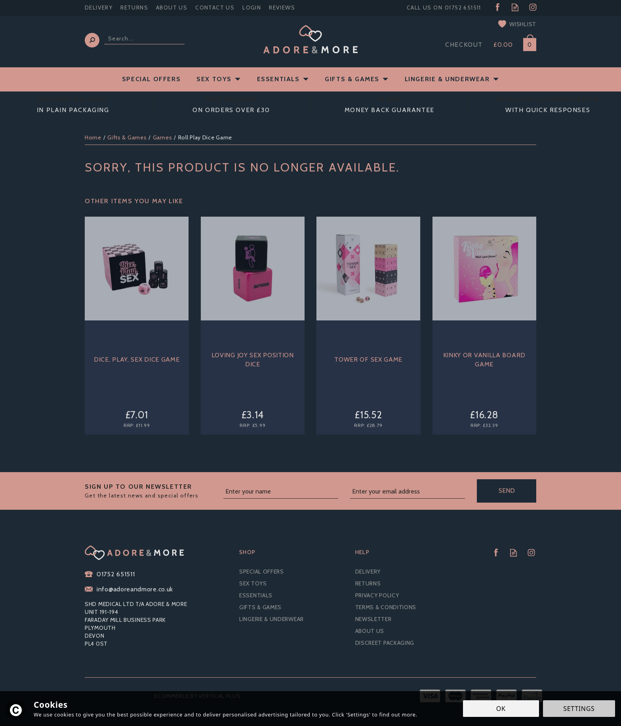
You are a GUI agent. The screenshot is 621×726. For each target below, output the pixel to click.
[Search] (144, 38)
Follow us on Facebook (497, 7)
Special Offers (261, 571)
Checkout (464, 44)
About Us (370, 631)
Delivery (368, 571)
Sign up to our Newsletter (151, 491)
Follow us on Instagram (533, 7)
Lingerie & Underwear (271, 619)
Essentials (255, 595)
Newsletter (373, 619)
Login (251, 7)
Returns (368, 583)
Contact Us (214, 7)
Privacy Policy (377, 595)
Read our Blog (515, 7)
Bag (526, 42)
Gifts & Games (260, 607)
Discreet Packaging (385, 642)
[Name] (280, 492)
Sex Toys (253, 583)
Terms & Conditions (386, 607)
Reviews (282, 7)
